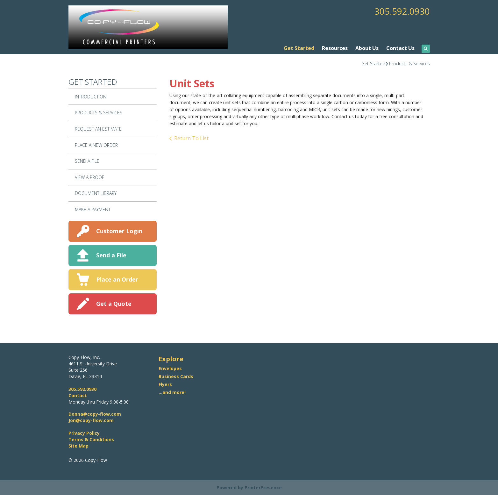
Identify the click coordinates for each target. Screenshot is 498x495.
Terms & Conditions (91, 439)
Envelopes (170, 368)
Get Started (299, 48)
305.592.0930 (402, 11)
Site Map (78, 446)
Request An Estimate (98, 129)
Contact (77, 395)
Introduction (90, 97)
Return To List (191, 138)
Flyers (165, 384)
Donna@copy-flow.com (94, 414)
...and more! (172, 392)
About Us (367, 48)
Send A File (87, 161)
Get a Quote (114, 303)
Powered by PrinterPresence (249, 487)
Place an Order (117, 279)
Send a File (111, 255)
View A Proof (89, 177)
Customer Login (119, 231)
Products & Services (409, 64)
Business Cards (176, 376)
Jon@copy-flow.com (91, 420)
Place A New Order (96, 145)
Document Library (96, 193)
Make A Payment (92, 209)
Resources (335, 48)
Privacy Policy (84, 433)
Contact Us (400, 48)
